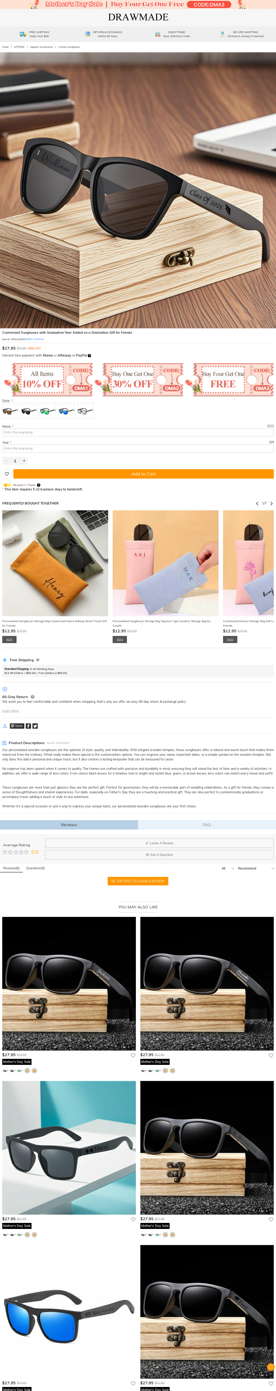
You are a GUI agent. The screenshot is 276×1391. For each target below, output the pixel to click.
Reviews (69, 824)
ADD (9, 639)
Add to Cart (143, 474)
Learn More (10, 711)
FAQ (207, 824)
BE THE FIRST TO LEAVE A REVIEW (138, 881)
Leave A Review (159, 843)
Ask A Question (159, 855)
